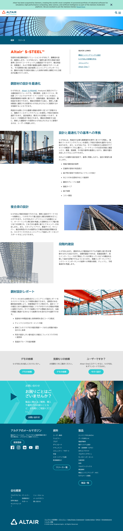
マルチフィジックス (85, 466)
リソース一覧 (61, 467)
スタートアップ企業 (60, 457)
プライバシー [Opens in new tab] (62, 519)
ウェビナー (57, 438)
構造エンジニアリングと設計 (89, 55)
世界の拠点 (14, 501)
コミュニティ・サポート (61, 451)
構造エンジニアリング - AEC (88, 473)
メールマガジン (38, 498)
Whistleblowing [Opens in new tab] (107, 519)
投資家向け (26, 498)
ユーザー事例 (57, 435)
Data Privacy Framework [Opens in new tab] (76, 519)
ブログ (55, 441)
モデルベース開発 (84, 476)
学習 (54, 454)
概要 (12, 40)
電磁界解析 (82, 441)
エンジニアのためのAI (86, 435)
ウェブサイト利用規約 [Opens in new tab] (50, 519)
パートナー (26, 495)
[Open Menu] (119, 13)
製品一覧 (85, 483)
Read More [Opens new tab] (81, 7)
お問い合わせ (34, 417)
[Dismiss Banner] (111, 5)
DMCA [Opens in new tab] (98, 519)
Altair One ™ (83, 67)
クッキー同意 (49, 522)
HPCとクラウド (83, 451)
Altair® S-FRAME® (29, 90)
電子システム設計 (84, 445)
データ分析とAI (83, 438)
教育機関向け (57, 460)
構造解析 (81, 469)
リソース (21, 40)
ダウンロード (57, 445)
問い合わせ (37, 501)
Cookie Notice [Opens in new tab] (90, 519)
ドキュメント (57, 448)
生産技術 (81, 460)
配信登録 (17, 442)
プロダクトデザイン (85, 454)
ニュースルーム (38, 495)
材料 (79, 463)
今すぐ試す (96, 372)
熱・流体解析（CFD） (86, 448)
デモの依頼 (27, 372)
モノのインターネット (85, 457)
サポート (25, 501)
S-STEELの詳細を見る (87, 59)
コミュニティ (83, 63)
